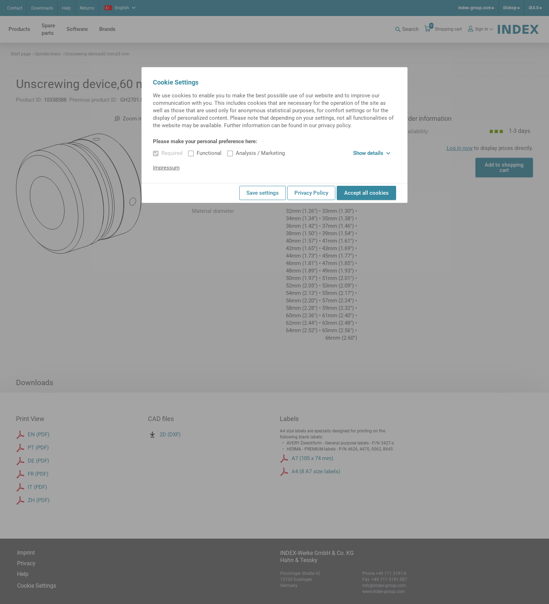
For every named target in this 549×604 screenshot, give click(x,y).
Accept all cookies (366, 193)
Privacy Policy (311, 193)
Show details (371, 153)
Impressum (166, 168)
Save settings (262, 193)
